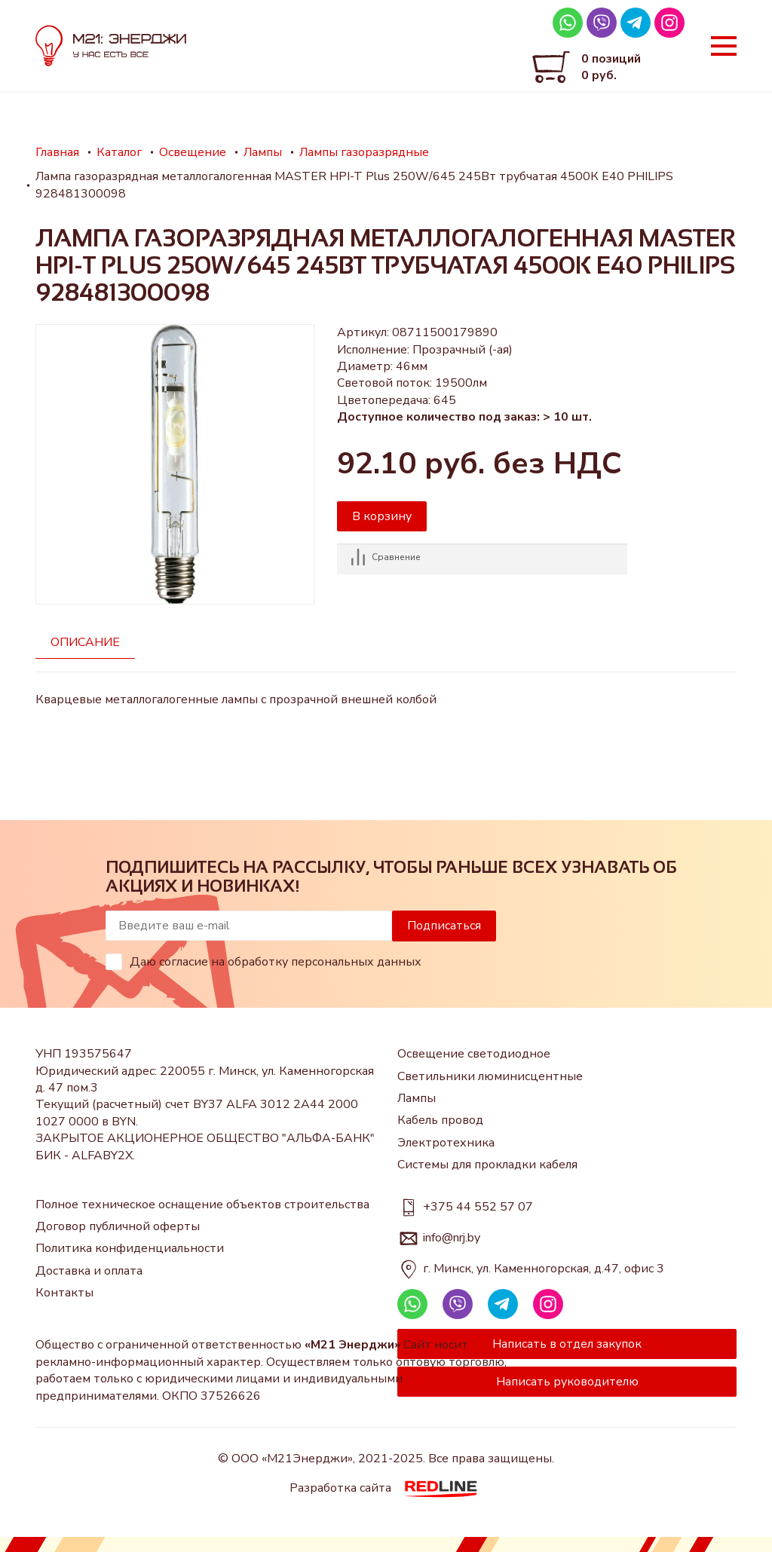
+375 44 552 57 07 (478, 1206)
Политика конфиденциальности (129, 1248)
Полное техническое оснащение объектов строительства (202, 1204)
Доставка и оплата (88, 1271)
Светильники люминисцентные (490, 1076)
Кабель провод (440, 1120)
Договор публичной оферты (117, 1226)
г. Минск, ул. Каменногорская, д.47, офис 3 (543, 1268)
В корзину (382, 516)
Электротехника (446, 1142)
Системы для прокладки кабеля (487, 1164)
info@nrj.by (451, 1237)
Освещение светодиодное (473, 1053)
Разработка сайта (386, 1488)
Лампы (416, 1098)
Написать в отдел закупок (567, 1344)
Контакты (64, 1292)
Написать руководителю (567, 1381)
